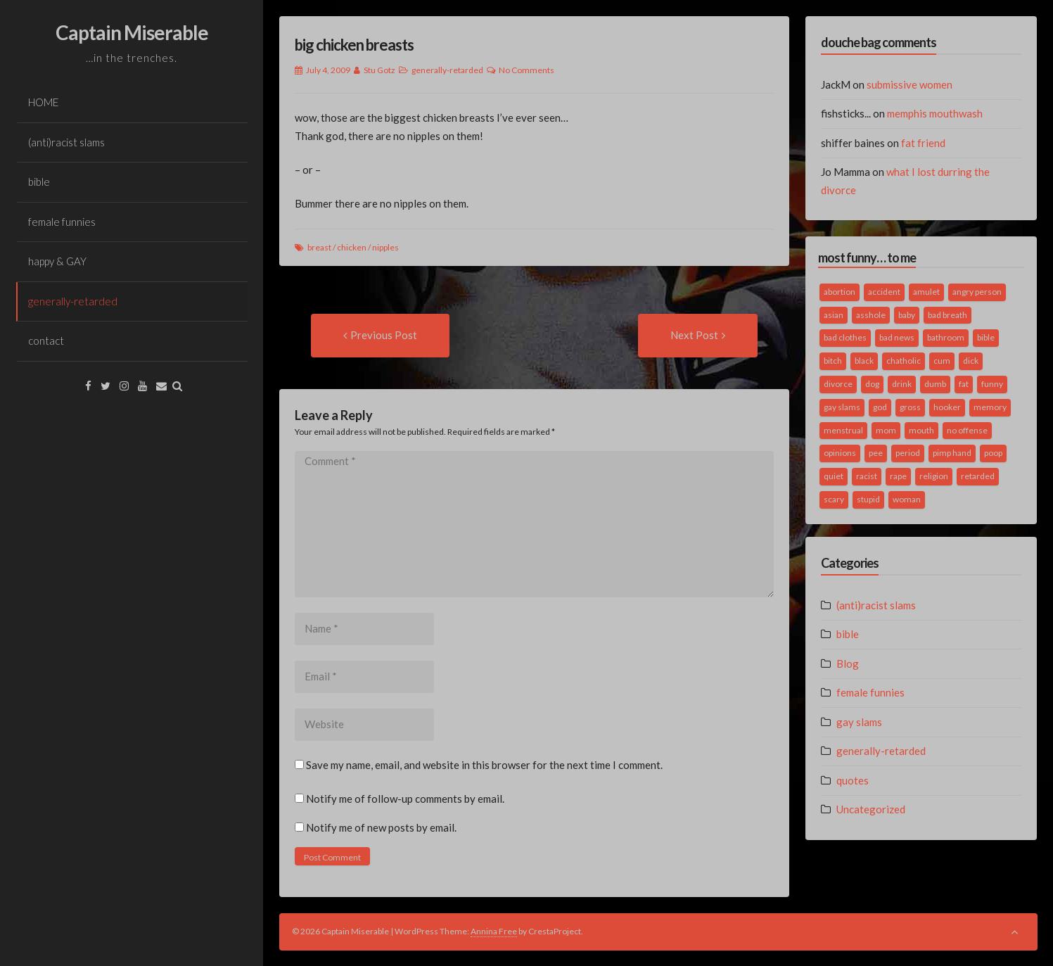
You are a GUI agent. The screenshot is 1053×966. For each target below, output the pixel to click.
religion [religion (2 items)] (933, 476)
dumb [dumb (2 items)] (935, 384)
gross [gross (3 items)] (910, 407)
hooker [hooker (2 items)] (947, 407)
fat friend (923, 142)
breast (319, 247)
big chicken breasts (354, 44)
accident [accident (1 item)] (884, 291)
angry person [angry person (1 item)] (977, 291)
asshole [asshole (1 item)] (871, 315)
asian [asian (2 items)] (833, 315)
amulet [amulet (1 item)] (926, 291)
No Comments (526, 70)
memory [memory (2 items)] (990, 407)
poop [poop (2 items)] (993, 452)
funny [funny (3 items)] (992, 384)
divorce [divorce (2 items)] (838, 384)
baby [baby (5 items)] (906, 315)
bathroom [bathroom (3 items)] (945, 337)
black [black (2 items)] (864, 360)
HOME (43, 102)
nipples (385, 247)
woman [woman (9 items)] (907, 499)
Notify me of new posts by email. (381, 827)
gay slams (859, 722)
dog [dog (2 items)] (872, 384)
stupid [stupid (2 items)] (868, 499)
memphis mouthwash (935, 113)
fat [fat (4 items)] (964, 384)
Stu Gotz (379, 70)
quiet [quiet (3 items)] (833, 476)
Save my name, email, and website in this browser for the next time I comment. (484, 764)
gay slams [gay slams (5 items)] (842, 407)
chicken (351, 247)
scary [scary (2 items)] (834, 499)
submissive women (909, 84)
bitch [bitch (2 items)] (833, 360)
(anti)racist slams (66, 142)
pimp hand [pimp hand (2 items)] (952, 452)
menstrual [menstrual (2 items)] (843, 430)
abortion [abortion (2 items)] (839, 291)
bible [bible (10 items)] (986, 337)
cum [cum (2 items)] (941, 360)
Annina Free (494, 931)
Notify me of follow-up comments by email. (405, 798)
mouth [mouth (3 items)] (921, 430)
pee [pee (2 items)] (876, 452)
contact (46, 340)
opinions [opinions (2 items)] (840, 452)
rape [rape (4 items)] (898, 476)
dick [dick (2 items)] (970, 360)
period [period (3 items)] (907, 452)
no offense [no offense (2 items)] (967, 430)
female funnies (62, 221)
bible (39, 181)
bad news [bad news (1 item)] (896, 337)
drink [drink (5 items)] (902, 384)
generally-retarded (72, 301)
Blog (847, 663)
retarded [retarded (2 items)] (978, 476)
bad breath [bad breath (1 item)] (947, 315)
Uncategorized (870, 809)
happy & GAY (57, 261)
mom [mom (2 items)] (886, 430)
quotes (852, 780)
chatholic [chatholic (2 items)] (903, 360)
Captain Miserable (132, 32)
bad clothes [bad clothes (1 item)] (845, 337)
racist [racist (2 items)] (866, 476)
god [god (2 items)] (880, 407)
